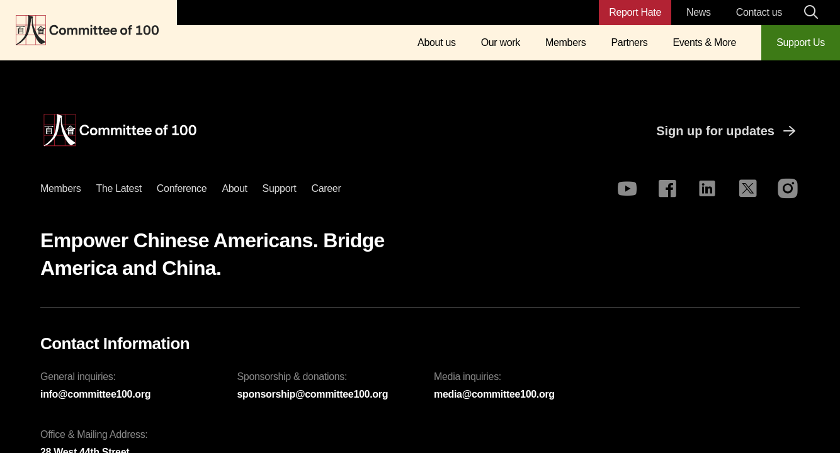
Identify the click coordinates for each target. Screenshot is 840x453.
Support (280, 188)
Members (565, 42)
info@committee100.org (95, 394)
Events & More (704, 42)
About (234, 188)
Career (326, 188)
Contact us (759, 12)
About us (436, 42)
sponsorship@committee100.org (313, 394)
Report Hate (635, 12)
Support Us (800, 42)
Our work (500, 42)
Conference (182, 188)
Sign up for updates (728, 131)
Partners (629, 42)
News (698, 12)
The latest (118, 188)
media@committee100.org (494, 394)
